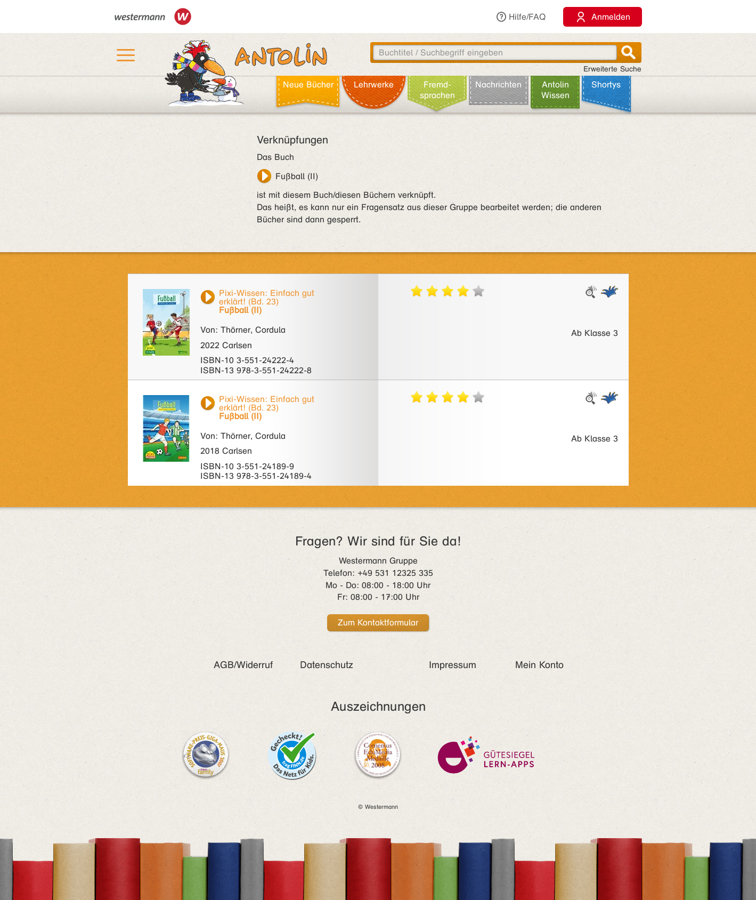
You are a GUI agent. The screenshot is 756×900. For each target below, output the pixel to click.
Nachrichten (498, 84)
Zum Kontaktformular (378, 622)
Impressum (452, 665)
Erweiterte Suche (612, 69)
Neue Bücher (308, 84)
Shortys (606, 84)
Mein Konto (539, 665)
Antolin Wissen (555, 89)
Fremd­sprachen (437, 89)
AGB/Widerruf (243, 665)
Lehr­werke (374, 84)
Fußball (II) (296, 176)
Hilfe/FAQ (520, 17)
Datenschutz (326, 665)
